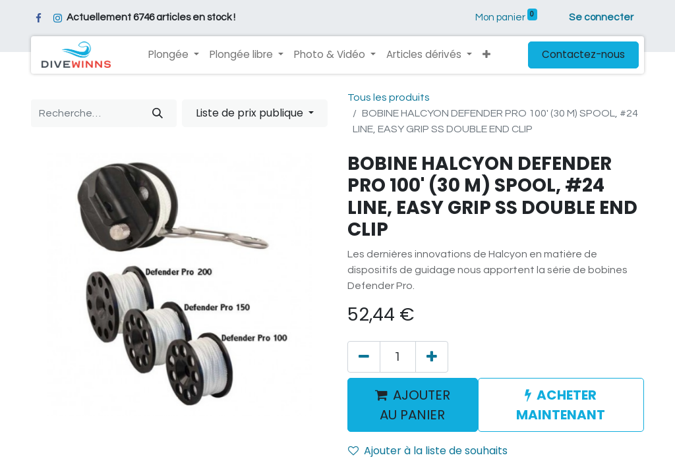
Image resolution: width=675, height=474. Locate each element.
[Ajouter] (431, 357)
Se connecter (601, 17)
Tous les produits (388, 97)
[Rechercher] (157, 113)
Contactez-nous (583, 54)
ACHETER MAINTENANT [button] (560, 405)
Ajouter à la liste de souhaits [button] (428, 450)
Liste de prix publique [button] (251, 112)
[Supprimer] (363, 357)
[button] (486, 55)
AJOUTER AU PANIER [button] (412, 405)
